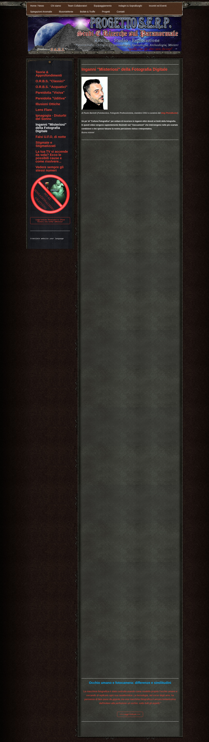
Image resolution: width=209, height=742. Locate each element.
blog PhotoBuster (169, 113)
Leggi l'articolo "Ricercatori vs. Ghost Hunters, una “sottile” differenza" (50, 221)
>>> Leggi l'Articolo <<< (130, 714)
